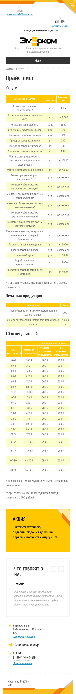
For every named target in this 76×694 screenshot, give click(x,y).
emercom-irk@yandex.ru (19, 14)
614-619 (60, 22)
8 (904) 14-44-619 (24, 658)
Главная (9, 68)
